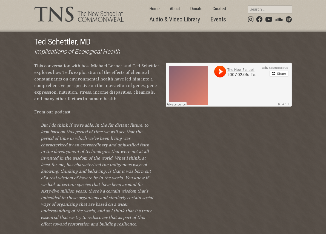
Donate (196, 8)
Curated (219, 8)
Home (154, 8)
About (175, 8)
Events (218, 19)
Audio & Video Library (174, 19)
